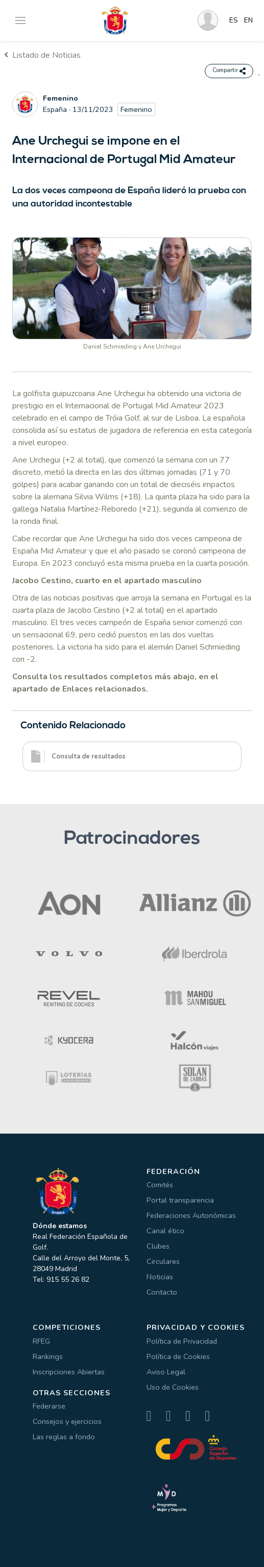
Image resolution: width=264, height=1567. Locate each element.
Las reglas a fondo (64, 1437)
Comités (160, 1185)
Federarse (49, 1406)
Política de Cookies (178, 1356)
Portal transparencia (180, 1200)
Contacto (162, 1292)
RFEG (41, 1341)
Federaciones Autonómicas (191, 1215)
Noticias (160, 1277)
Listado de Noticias (42, 55)
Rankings (48, 1356)
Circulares (163, 1261)
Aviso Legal (166, 1372)
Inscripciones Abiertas (69, 1372)
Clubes (158, 1246)
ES (233, 20)
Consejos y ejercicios (67, 1421)
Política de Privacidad (182, 1341)
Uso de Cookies (173, 1387)
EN (248, 20)
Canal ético (165, 1231)
